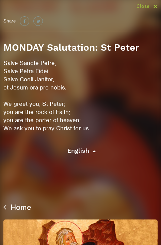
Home (17, 207)
